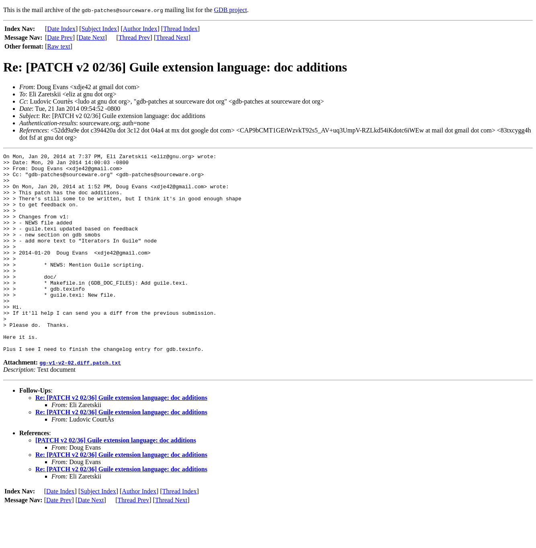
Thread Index (180, 28)
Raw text (58, 46)
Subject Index (99, 28)
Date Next (92, 37)
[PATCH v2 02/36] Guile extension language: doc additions (115, 480)
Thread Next (172, 37)
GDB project (230, 9)
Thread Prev (134, 37)
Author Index (140, 28)
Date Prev (60, 37)
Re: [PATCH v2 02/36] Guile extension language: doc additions (121, 437)
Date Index (61, 28)
